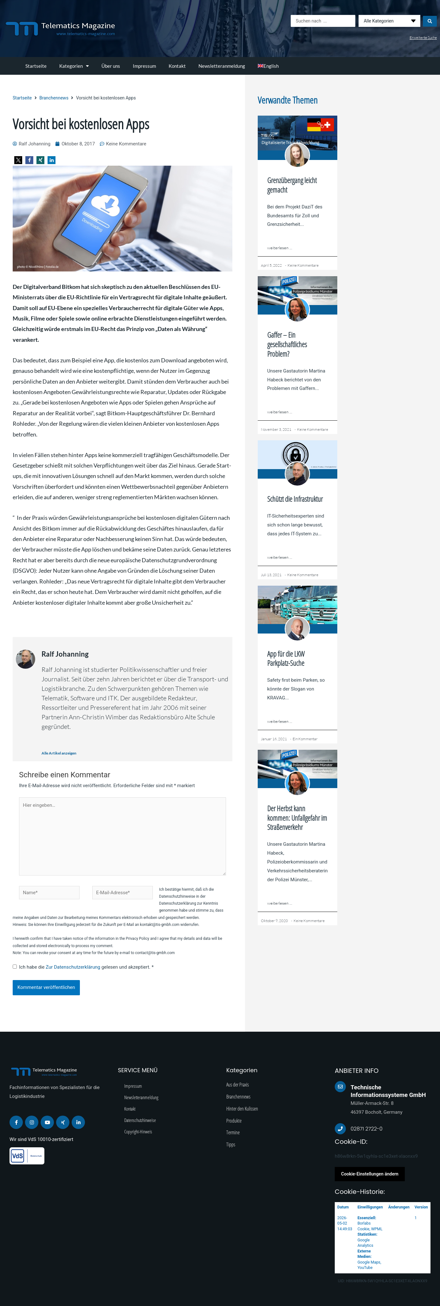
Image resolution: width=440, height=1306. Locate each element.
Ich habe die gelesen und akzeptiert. (83, 967)
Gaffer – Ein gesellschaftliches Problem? (287, 344)
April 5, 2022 (271, 265)
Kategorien (74, 66)
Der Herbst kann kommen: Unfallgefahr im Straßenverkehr (297, 817)
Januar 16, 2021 (274, 738)
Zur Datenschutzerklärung (73, 967)
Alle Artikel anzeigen (59, 753)
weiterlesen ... (279, 247)
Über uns (110, 66)
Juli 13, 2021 (271, 574)
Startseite (36, 66)
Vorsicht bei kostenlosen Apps (81, 123)
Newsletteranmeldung (221, 66)
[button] (18, 160)
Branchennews (53, 97)
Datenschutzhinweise (140, 1120)
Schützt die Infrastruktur (295, 499)
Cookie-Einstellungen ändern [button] (369, 1173)
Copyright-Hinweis (138, 1131)
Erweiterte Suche (423, 37)
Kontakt (177, 66)
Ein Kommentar (305, 738)
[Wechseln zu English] (268, 66)
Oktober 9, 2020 (274, 920)
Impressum (144, 66)
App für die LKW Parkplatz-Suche (286, 658)
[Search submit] (430, 21)
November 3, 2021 (276, 429)
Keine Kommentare (303, 265)
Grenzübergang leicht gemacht (292, 185)
